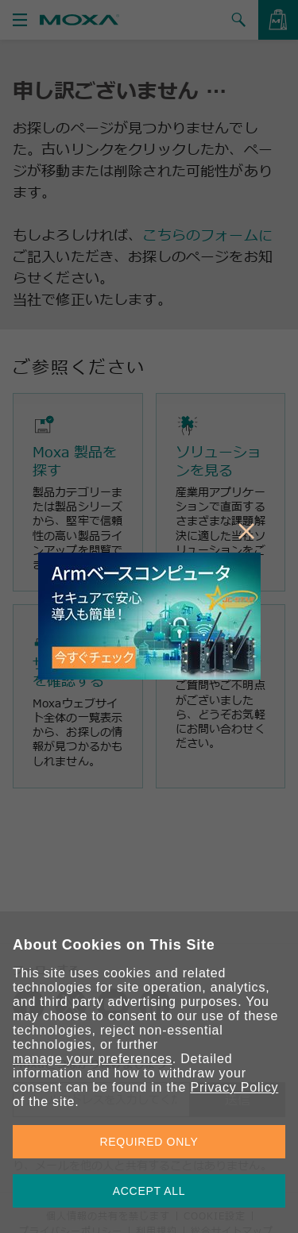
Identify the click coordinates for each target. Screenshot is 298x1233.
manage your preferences (92, 1058)
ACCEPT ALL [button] (149, 1191)
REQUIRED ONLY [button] (149, 1141)
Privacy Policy (234, 1087)
